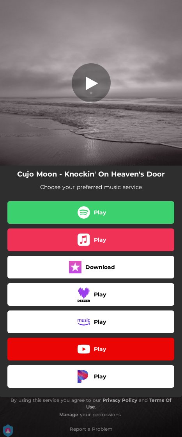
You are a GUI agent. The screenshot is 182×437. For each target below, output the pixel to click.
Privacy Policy (119, 400)
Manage (68, 414)
